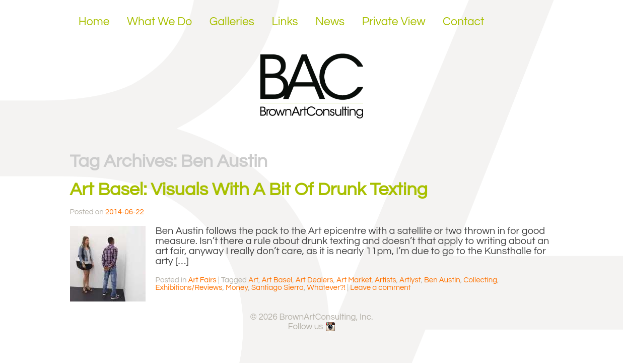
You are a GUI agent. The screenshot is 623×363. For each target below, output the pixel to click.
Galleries (232, 22)
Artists (385, 280)
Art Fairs (202, 280)
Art (253, 280)
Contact (463, 22)
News (329, 22)
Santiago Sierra (277, 287)
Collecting (480, 280)
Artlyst (410, 280)
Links (284, 22)
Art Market (354, 280)
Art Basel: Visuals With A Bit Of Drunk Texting (249, 189)
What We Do (159, 22)
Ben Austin (442, 280)
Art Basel (276, 280)
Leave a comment (380, 287)
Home (94, 22)
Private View (394, 22)
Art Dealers (314, 280)
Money (237, 287)
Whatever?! (326, 287)
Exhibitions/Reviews (189, 287)
